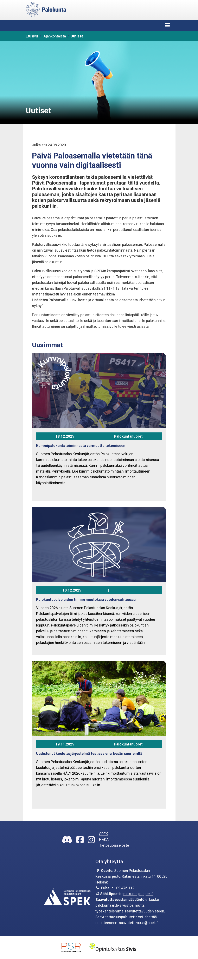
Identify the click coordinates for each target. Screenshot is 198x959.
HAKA (104, 839)
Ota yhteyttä (109, 861)
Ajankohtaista (55, 36)
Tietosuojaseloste (114, 845)
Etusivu (32, 36)
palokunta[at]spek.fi (137, 894)
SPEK (103, 834)
